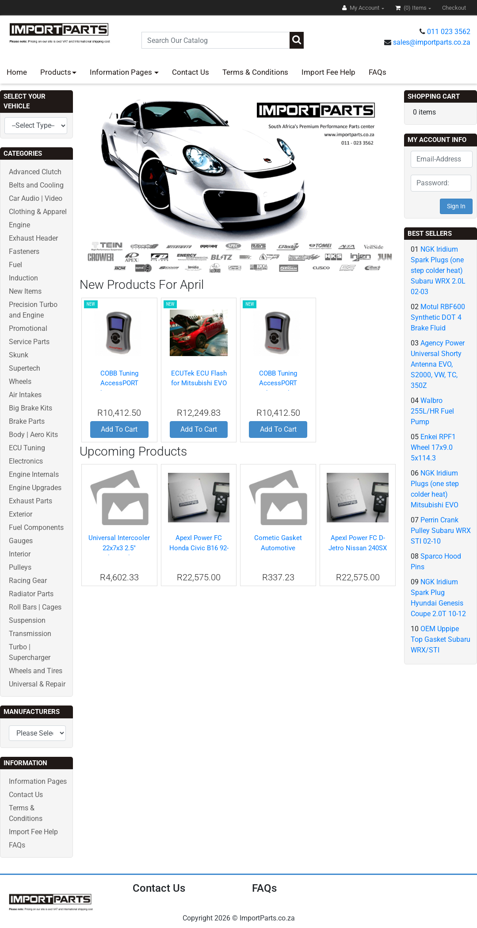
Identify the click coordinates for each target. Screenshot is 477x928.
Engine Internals (34, 474)
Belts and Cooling (36, 185)
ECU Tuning (27, 448)
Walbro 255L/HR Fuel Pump (432, 411)
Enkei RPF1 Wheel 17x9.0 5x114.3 (433, 447)
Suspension (27, 620)
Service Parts (29, 341)
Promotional (28, 328)
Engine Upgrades (35, 487)
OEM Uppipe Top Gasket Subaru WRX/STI (440, 639)
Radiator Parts (31, 594)
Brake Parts (27, 421)
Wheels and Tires (35, 671)
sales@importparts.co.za (431, 42)
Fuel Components (36, 527)
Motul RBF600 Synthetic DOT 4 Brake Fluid (438, 317)
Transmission (30, 633)
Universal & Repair (37, 684)
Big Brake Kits (30, 408)
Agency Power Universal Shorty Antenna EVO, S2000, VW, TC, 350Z (438, 364)
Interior (20, 554)
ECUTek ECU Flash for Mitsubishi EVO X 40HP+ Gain (199, 383)
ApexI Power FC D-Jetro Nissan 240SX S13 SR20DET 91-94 (357, 548)
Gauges (21, 541)
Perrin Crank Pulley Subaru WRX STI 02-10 (441, 530)
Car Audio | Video (35, 198)
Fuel (15, 265)
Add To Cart (119, 429)
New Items (25, 291)
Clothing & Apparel (38, 211)
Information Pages (122, 72)
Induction (23, 278)
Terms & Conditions (255, 72)
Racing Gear (28, 580)
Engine (19, 225)
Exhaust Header (33, 238)
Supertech (24, 368)
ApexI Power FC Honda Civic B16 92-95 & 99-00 (199, 548)
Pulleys (20, 567)
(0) (411, 7)
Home (17, 72)
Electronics (26, 461)
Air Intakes (25, 395)
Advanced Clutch (35, 172)
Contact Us (190, 72)
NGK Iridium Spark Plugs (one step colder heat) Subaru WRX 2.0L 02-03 (438, 270)
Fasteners (24, 251)
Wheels (20, 381)
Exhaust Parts (30, 501)
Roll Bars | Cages (35, 607)
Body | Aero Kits (33, 434)
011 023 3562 (448, 31)
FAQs (377, 72)
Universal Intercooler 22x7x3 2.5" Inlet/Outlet (119, 548)
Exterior (20, 514)
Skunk (18, 355)
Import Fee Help (328, 72)
